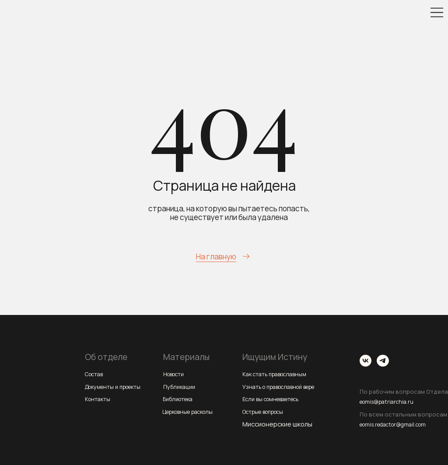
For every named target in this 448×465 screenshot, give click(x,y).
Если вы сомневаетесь (276, 398)
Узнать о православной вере (286, 386)
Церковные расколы (193, 411)
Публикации (181, 386)
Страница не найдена (224, 185)
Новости (176, 373)
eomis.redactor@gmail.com (401, 424)
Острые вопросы (268, 411)
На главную (216, 257)
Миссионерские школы (277, 424)
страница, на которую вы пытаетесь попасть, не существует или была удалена (229, 212)
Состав (96, 373)
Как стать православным (280, 373)
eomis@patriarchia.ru (392, 401)
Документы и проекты (118, 386)
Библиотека (181, 398)
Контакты (99, 398)
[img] (436, 12)
